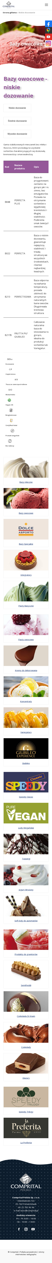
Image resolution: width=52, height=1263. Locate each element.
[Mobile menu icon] (46, 5)
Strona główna (10, 12)
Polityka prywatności (28, 1252)
